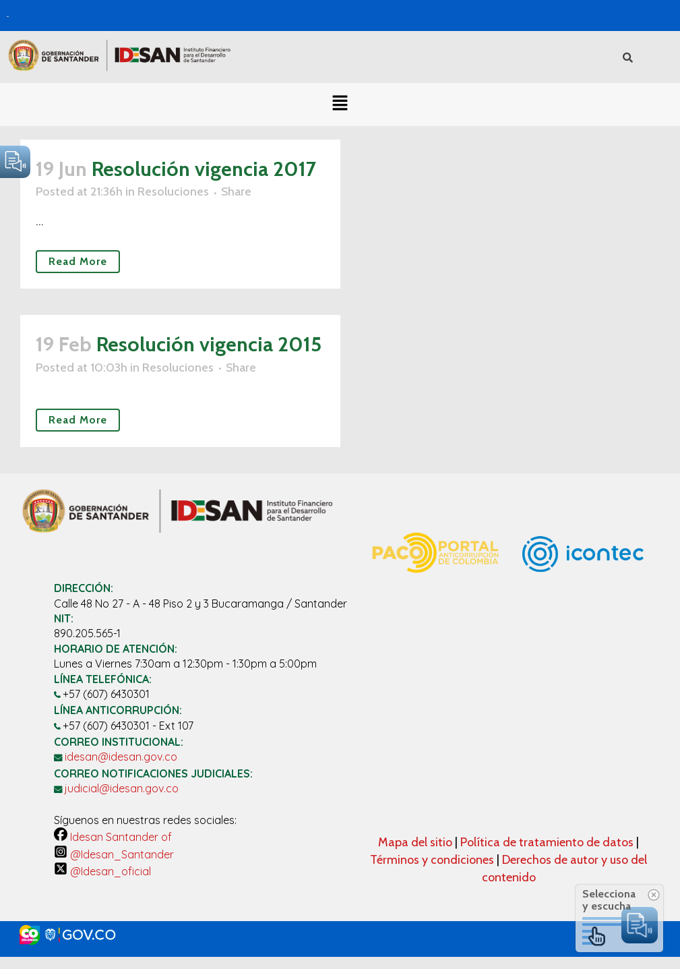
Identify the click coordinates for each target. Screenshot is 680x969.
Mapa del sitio (416, 842)
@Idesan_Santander (114, 854)
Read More (78, 261)
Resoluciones (173, 191)
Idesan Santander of (113, 837)
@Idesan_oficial (102, 871)
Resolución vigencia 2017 (204, 168)
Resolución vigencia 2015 (208, 344)
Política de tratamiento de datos (548, 842)
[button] (339, 104)
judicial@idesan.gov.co (122, 788)
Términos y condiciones (432, 859)
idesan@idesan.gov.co (121, 756)
